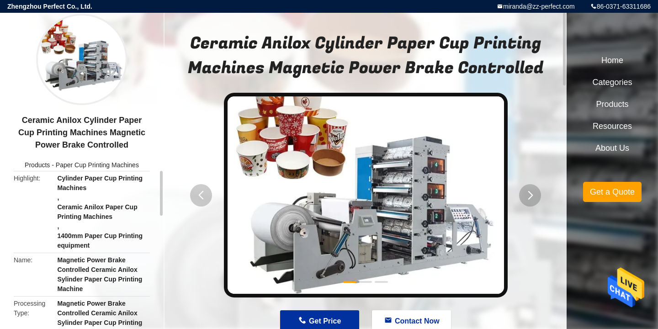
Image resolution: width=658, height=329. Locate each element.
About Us (612, 148)
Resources (612, 126)
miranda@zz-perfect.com (539, 6)
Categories (612, 82)
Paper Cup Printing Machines (97, 165)
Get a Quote (612, 191)
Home (612, 60)
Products (37, 165)
